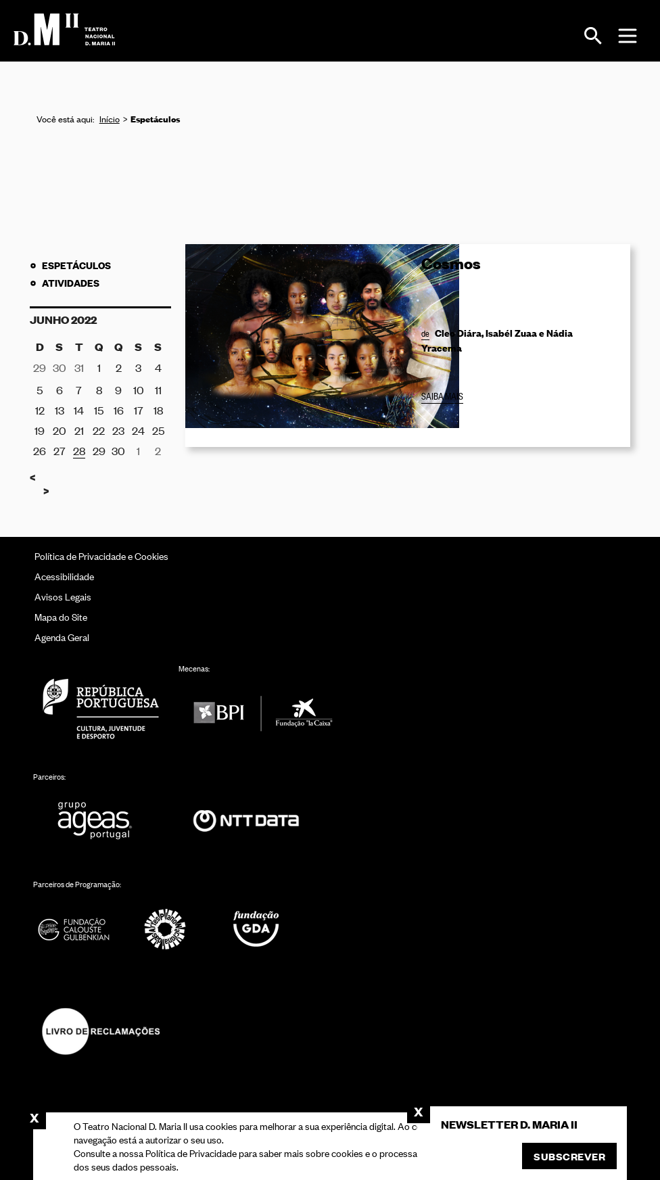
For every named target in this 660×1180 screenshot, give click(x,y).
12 (40, 409)
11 (158, 389)
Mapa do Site (60, 616)
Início (109, 118)
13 (59, 409)
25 (158, 430)
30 (118, 450)
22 (99, 430)
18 (158, 409)
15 (98, 409)
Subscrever (569, 1156)
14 (79, 409)
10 (138, 389)
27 (59, 450)
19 (39, 430)
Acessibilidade (64, 576)
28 (79, 450)
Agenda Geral (61, 637)
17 (138, 409)
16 (119, 409)
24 (138, 430)
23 (118, 430)
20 (59, 430)
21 (79, 430)
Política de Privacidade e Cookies (101, 555)
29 (99, 450)
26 (39, 450)
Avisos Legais (62, 596)
